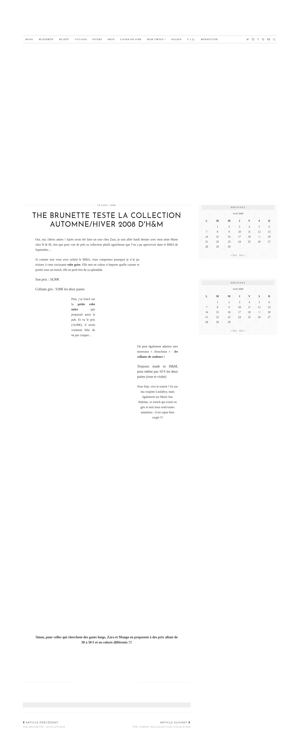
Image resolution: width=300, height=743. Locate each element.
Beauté (64, 39)
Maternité (46, 39)
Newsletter (209, 39)
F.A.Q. (191, 39)
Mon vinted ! (156, 39)
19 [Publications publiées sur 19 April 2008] (259, 236)
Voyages (81, 39)
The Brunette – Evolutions (44, 724)
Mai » (242, 255)
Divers (97, 39)
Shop (111, 39)
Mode (29, 39)
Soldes (176, 39)
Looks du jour (131, 39)
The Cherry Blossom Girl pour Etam (161, 724)
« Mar (234, 255)
